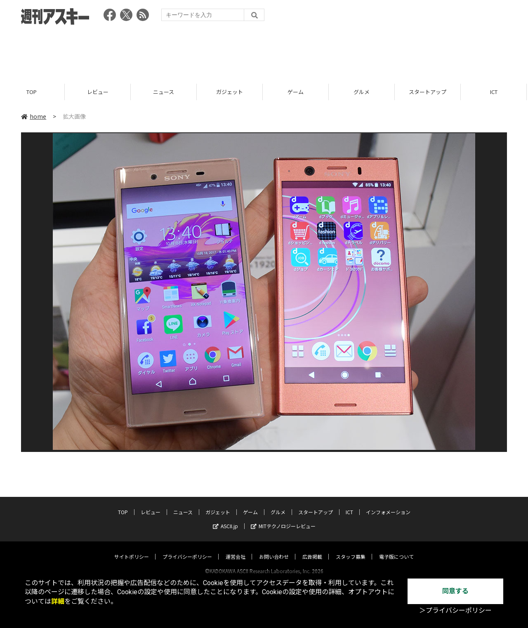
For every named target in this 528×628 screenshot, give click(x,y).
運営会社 (235, 548)
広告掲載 (312, 548)
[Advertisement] (264, 51)
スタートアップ (429, 92)
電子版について (396, 548)
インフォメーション (388, 504)
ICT (495, 92)
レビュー (99, 92)
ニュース (164, 92)
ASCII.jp (225, 518)
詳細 (57, 601)
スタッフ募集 (350, 548)
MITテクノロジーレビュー (283, 518)
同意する (455, 591)
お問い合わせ (274, 548)
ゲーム (297, 92)
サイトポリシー (131, 548)
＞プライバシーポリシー (455, 610)
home (33, 116)
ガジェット (230, 92)
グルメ (363, 92)
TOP (33, 92)
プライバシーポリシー (187, 548)
